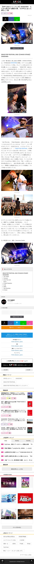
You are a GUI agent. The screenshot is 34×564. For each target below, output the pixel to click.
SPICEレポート (7, 378)
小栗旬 (13, 543)
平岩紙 (20, 543)
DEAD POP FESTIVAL (21, 148)
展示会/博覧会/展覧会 (8, 536)
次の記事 (29, 369)
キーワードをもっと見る (26, 554)
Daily (5, 440)
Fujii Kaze (5, 547)
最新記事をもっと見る (21, 469)
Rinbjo (28, 543)
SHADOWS (14, 62)
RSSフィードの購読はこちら (20, 327)
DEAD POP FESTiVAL (8, 382)
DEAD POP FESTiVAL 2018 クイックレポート (15, 385)
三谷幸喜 (21, 540)
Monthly (28, 440)
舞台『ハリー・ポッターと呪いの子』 (12, 550)
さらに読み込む (22, 527)
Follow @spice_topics (17, 341)
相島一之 (5, 543)
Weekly (17, 440)
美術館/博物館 (21, 536)
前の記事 (5, 369)
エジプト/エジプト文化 (9, 540)
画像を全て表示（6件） (17, 48)
